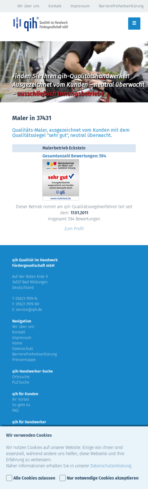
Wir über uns (28, 6)
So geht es (21, 405)
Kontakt (55, 6)
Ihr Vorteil (20, 399)
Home (17, 343)
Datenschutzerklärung (110, 466)
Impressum (80, 6)
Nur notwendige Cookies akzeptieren (103, 478)
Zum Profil (74, 228)
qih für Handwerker (29, 422)
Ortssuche (21, 376)
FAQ (15, 410)
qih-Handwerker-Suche (32, 371)
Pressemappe (24, 359)
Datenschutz (22, 348)
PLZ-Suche (20, 382)
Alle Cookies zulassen (34, 478)
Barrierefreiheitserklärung (121, 6)
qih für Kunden (25, 394)
